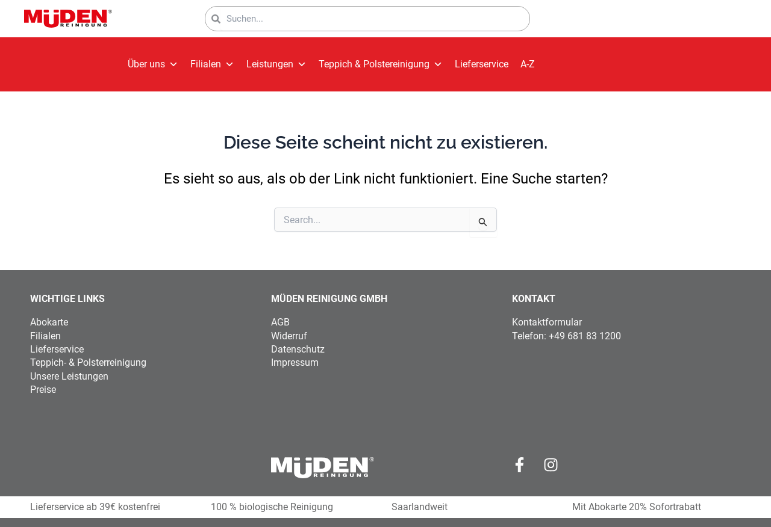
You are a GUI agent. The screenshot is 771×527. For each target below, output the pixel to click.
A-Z (527, 64)
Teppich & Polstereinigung (381, 64)
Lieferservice (481, 64)
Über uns (153, 64)
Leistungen (276, 64)
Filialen (212, 64)
